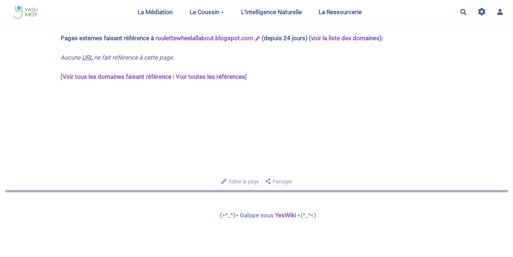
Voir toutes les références (210, 76)
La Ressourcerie (340, 12)
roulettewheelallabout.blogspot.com (204, 38)
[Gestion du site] (481, 12)
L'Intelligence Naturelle (271, 12)
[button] (500, 12)
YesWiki (285, 215)
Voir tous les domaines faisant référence (116, 76)
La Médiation (155, 12)
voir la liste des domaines (345, 38)
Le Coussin (207, 12)
